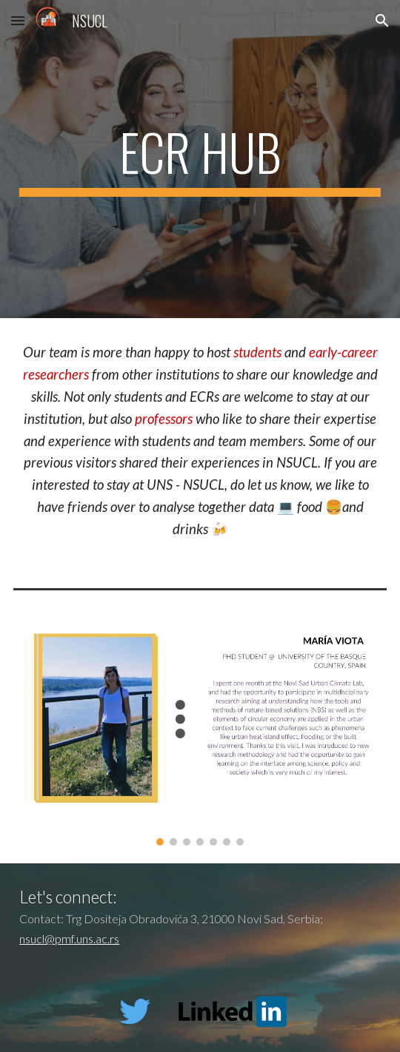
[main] (200, 159)
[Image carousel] (200, 736)
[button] (18, 20)
